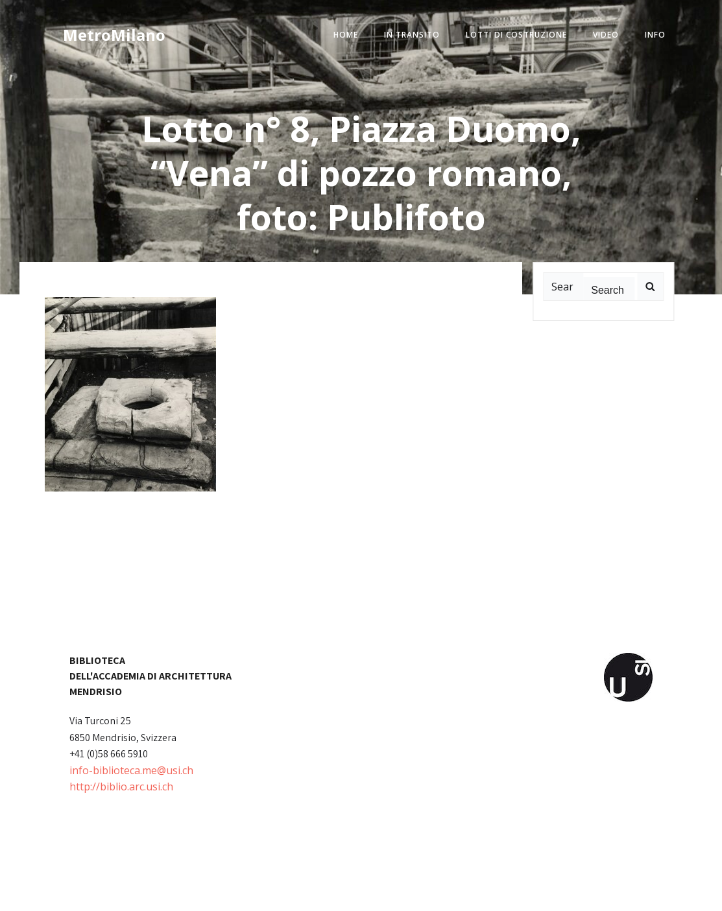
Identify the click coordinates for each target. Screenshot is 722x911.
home (345, 34)
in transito (412, 34)
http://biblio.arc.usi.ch (121, 786)
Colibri (508, 891)
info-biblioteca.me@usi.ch (131, 770)
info (655, 34)
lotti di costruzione (516, 34)
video (606, 34)
